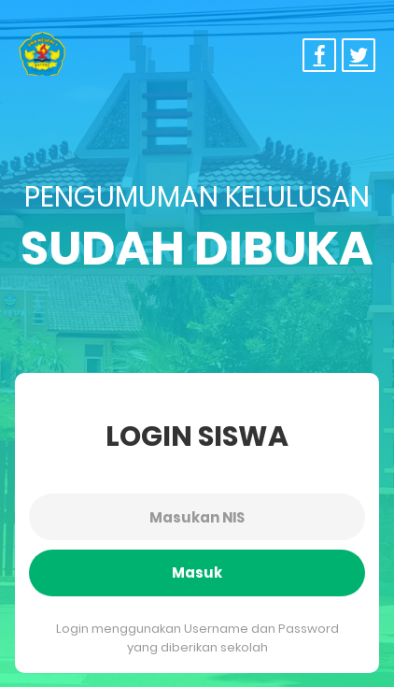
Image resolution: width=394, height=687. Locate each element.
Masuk (197, 572)
